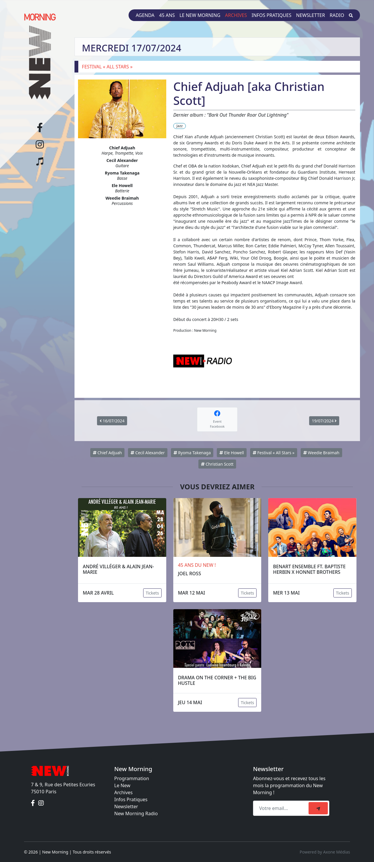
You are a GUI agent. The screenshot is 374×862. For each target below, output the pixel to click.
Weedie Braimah (321, 452)
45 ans (167, 15)
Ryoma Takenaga (192, 452)
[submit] (318, 808)
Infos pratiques (271, 15)
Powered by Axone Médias (325, 852)
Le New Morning (199, 15)
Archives (236, 15)
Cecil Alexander (148, 452)
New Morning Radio (136, 813)
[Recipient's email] (281, 808)
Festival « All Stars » (274, 452)
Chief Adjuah (107, 452)
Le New (122, 785)
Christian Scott (217, 464)
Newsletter (310, 15)
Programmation (131, 778)
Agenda (145, 15)
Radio (337, 15)
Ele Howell (231, 452)
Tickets (152, 593)
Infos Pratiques (131, 799)
